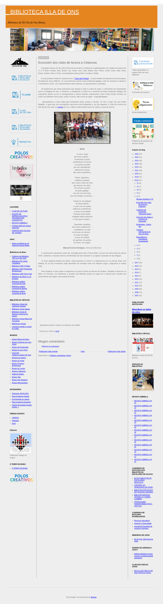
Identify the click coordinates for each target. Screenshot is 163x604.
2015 (137, 269)
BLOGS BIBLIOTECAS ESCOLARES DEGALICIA (142, 480)
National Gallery (18, 374)
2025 (137, 157)
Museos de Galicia (19, 358)
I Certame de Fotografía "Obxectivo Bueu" (143, 212)
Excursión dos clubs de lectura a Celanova (143, 205)
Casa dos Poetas (82, 78)
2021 (137, 170)
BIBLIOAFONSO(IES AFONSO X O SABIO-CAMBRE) (142, 497)
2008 (137, 292)
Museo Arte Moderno (20, 380)
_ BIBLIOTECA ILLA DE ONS (42, 12)
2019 (137, 177)
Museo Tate (16, 377)
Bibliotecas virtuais (19, 324)
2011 (137, 282)
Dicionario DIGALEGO (20, 394)
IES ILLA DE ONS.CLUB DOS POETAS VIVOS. (143, 572)
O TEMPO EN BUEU (20, 468)
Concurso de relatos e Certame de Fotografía (144, 219)
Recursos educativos (142, 521)
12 (138, 183)
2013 (137, 276)
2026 (137, 154)
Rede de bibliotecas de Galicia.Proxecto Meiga (20, 244)
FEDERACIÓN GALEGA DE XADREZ (21, 232)
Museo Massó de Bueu (20, 339)
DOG (14, 424)
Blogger (94, 597)
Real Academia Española (21, 402)
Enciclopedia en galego (20, 399)
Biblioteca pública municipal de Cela (18, 283)
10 (138, 190)
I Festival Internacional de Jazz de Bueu (143, 232)
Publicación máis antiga (116, 351)
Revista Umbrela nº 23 (144, 199)
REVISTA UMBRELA (20, 223)
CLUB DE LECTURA (20, 211)
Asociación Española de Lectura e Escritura (143, 527)
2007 (137, 296)
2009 (137, 289)
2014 (137, 272)
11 (138, 186)
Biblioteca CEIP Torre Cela (22, 274)
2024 (137, 161)
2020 (137, 174)
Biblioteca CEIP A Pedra (21, 266)
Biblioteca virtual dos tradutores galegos (19, 305)
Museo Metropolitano (20, 383)
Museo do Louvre (18, 368)
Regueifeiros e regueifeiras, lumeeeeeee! (142, 239)
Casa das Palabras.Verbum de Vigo (21, 354)
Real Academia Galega (20, 396)
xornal (60, 107)
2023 (137, 164)
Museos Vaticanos (19, 371)
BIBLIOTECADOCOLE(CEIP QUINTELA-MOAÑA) (143, 491)
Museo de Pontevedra (20, 347)
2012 (137, 279)
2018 (137, 180)
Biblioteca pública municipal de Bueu (19, 292)
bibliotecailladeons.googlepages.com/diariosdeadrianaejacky (143, 556)
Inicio (83, 351)
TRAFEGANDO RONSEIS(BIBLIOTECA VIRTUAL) (143, 504)
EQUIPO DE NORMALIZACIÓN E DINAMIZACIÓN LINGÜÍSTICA (20, 217)
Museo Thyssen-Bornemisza (18, 365)
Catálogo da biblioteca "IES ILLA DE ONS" (20, 257)
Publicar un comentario (50, 346)
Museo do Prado (18, 361)
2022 (137, 167)
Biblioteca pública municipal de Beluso (19, 288)
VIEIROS (15, 418)
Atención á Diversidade (142, 523)
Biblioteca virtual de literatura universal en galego (20, 314)
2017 (137, 263)
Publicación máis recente (48, 351)
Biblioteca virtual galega (21, 309)
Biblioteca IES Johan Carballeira (20, 262)
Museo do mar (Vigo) (20, 350)
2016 (137, 266)
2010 (137, 286)
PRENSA (15, 421)
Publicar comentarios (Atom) (60, 356)
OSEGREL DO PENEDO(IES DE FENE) (143, 486)
